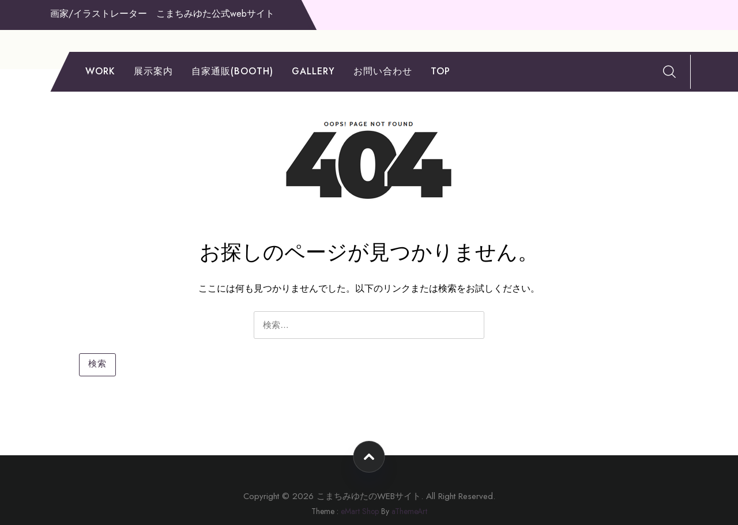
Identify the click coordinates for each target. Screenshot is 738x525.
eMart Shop (360, 511)
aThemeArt (409, 511)
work (100, 71)
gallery (313, 71)
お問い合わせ (382, 71)
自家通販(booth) (232, 71)
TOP (440, 71)
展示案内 (153, 71)
